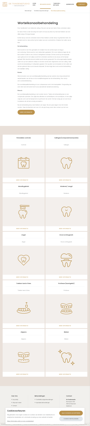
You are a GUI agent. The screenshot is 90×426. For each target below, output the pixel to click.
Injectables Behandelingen (43, 402)
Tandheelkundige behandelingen (41, 10)
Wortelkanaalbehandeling (58, 11)
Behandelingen (45, 4)
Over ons (34, 4)
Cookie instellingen (71, 419)
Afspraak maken (17, 402)
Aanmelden (70, 4)
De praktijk (15, 399)
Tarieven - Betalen (57, 4)
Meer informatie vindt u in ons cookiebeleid (20, 421)
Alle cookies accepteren (71, 413)
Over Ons (14, 396)
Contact (81, 4)
